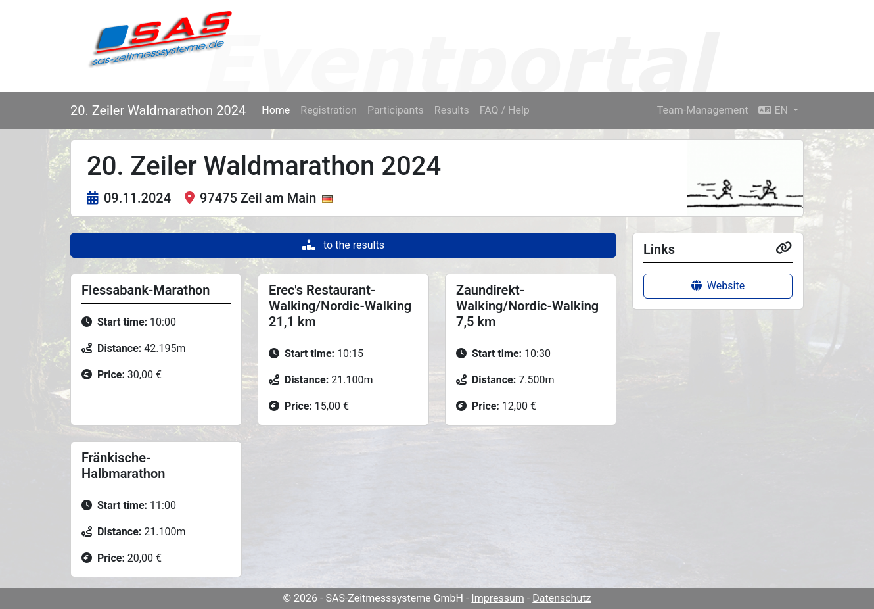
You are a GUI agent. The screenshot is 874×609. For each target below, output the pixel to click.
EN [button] (774, 110)
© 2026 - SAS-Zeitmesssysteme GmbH (373, 598)
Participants (395, 110)
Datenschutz (561, 598)
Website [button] (718, 286)
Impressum (497, 598)
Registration (328, 110)
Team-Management (702, 110)
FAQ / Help (505, 110)
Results (451, 110)
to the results (343, 245)
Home (276, 110)
